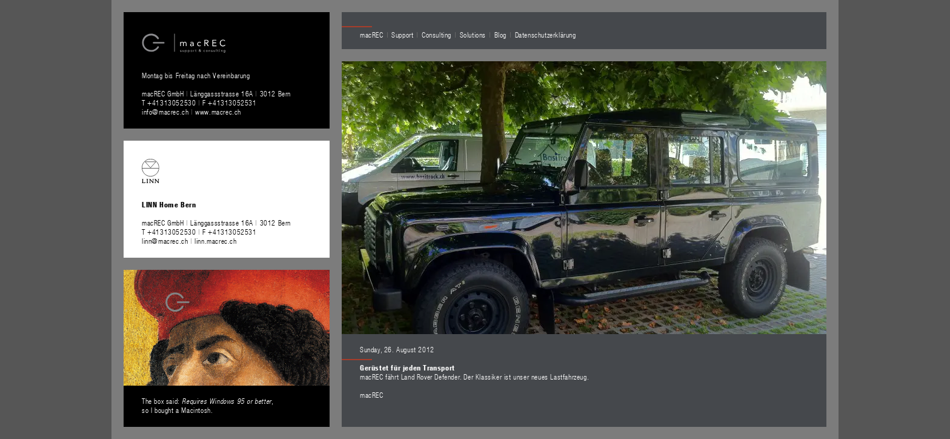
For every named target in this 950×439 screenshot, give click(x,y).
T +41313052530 (170, 102)
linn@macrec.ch (165, 241)
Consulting (436, 34)
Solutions (473, 34)
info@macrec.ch (165, 111)
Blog (500, 34)
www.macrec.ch (218, 111)
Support (402, 34)
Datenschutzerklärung (545, 34)
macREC (372, 34)
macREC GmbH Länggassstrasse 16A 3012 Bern (216, 93)
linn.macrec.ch (215, 241)
